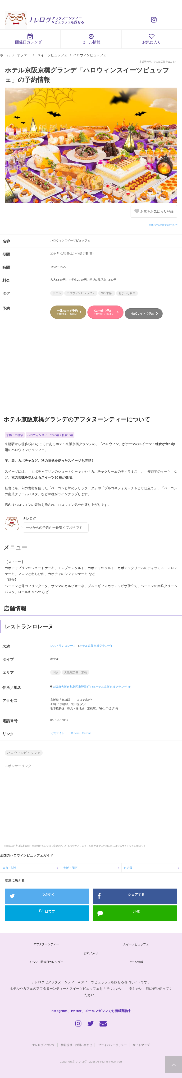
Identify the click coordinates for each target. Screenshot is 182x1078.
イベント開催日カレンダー (46, 962)
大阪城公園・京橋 (75, 672)
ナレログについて (43, 1045)
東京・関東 (10, 868)
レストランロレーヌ (63, 645)
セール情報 (91, 38)
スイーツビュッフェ (136, 944)
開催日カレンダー (30, 38)
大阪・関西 (70, 868)
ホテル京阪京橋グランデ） (96, 645)
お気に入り (151, 38)
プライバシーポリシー (112, 1045)
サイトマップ (141, 1045)
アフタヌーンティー (46, 944)
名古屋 (128, 868)
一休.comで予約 (67, 312)
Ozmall (86, 733)
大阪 (55, 672)
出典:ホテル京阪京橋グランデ (163, 225)
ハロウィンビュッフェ (81, 293)
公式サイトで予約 (142, 313)
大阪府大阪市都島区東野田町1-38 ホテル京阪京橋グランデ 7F (92, 686)
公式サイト (57, 733)
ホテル (57, 293)
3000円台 (107, 293)
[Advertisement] (91, 372)
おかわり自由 (127, 293)
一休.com (74, 733)
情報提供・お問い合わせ (76, 1045)
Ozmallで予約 (104, 312)
